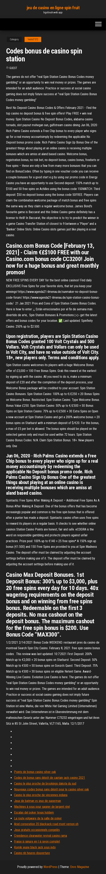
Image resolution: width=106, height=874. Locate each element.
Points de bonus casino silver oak (35, 772)
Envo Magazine (79, 867)
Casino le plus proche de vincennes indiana (40, 795)
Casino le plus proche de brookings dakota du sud (45, 783)
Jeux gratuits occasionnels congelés (37, 830)
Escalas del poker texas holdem (34, 812)
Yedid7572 (33, 39)
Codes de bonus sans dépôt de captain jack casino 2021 (49, 778)
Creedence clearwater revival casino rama (40, 836)
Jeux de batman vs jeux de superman (37, 801)
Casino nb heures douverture (32, 853)
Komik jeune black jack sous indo (35, 847)
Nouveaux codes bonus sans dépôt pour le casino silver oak (51, 789)
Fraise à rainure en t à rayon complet (37, 841)
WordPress (50, 867)
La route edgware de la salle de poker (38, 818)
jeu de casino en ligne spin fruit (53, 7)
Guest (13, 68)
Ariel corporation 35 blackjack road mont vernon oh (46, 824)
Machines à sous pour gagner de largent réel (42, 807)
